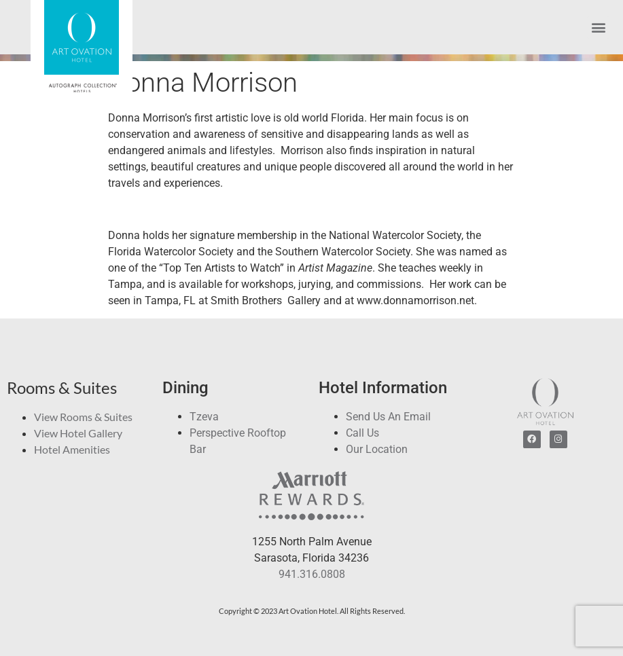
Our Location (377, 449)
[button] (598, 27)
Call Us (362, 432)
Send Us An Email (388, 416)
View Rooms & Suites (83, 416)
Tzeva (204, 416)
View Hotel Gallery (78, 432)
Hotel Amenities (72, 449)
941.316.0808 (312, 574)
